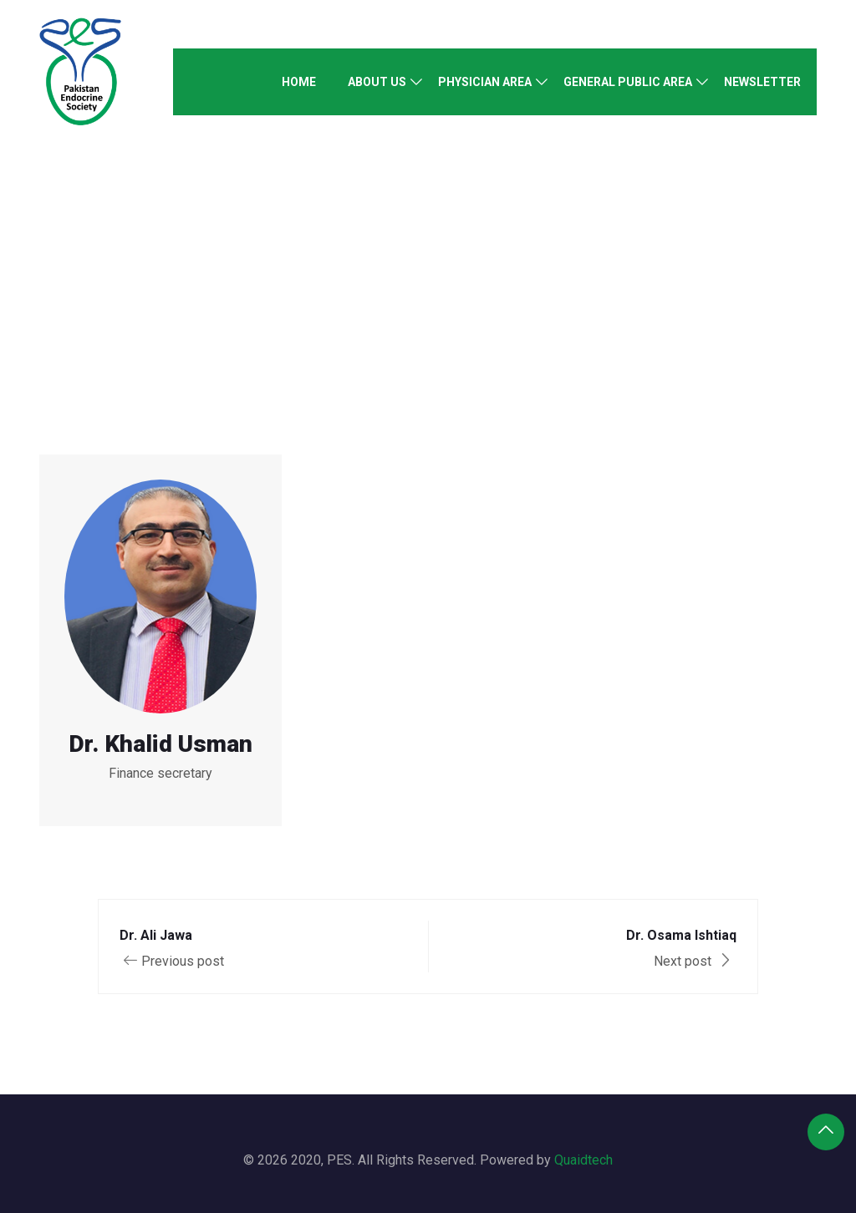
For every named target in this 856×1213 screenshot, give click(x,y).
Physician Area (485, 82)
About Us (377, 82)
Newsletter (762, 82)
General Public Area (627, 82)
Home (299, 82)
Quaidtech (583, 1160)
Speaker (397, 216)
